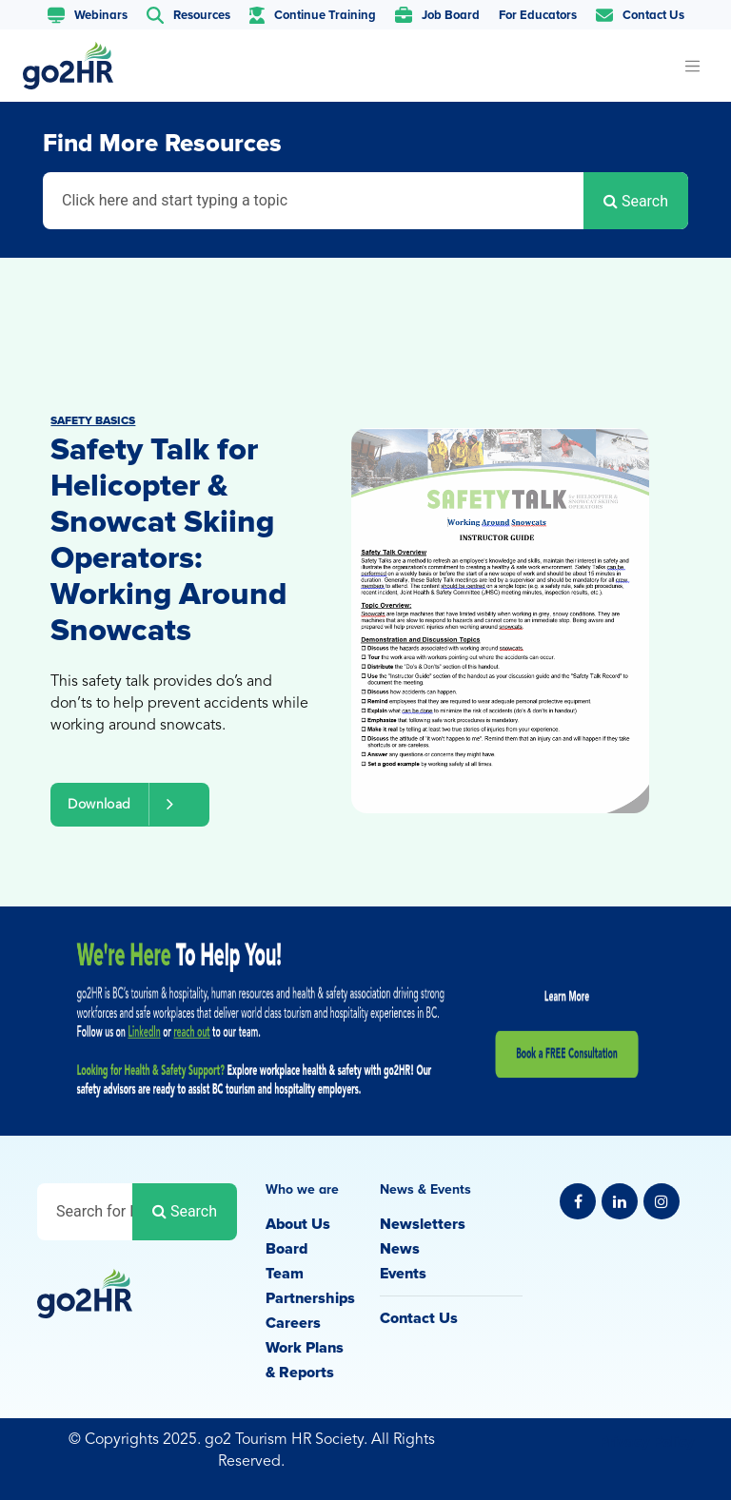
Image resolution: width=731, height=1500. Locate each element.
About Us (298, 1224)
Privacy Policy (646, 1441)
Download (129, 804)
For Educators (538, 15)
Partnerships (310, 1298)
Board (286, 1248)
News (400, 1248)
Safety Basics (92, 421)
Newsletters (422, 1224)
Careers (293, 1323)
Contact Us (419, 1318)
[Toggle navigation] (692, 65)
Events (403, 1273)
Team (285, 1273)
